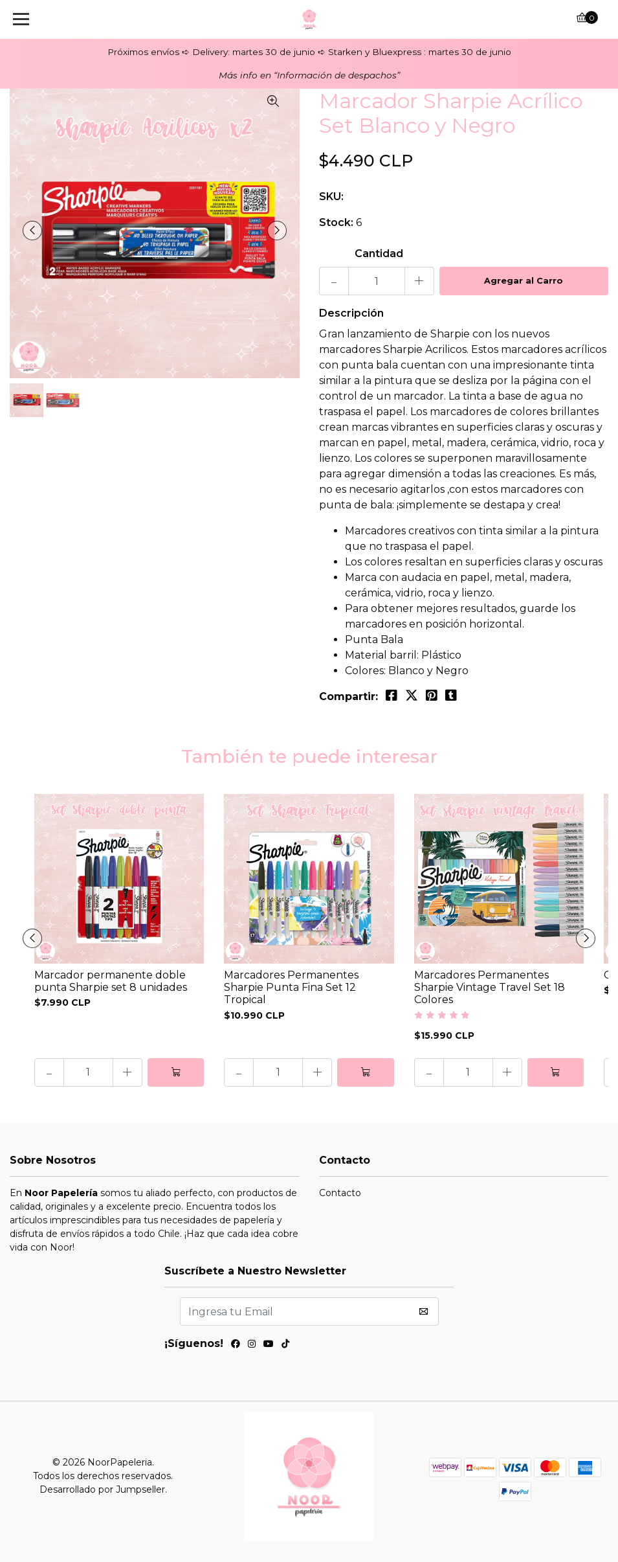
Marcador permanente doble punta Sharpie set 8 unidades (110, 981)
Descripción (351, 313)
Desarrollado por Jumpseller (102, 1489)
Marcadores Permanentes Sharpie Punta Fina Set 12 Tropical (291, 987)
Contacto (340, 1193)
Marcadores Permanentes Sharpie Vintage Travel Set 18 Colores (489, 987)
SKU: (331, 196)
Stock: (336, 222)
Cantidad (379, 253)
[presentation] (32, 230)
